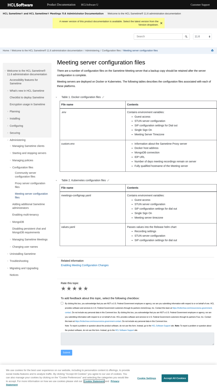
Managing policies (22, 160)
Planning (15, 111)
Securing (15, 132)
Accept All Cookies (175, 378)
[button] (5, 71)
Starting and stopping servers (29, 153)
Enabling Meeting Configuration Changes (85, 265)
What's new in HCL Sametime (27, 90)
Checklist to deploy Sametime (27, 97)
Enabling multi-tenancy (25, 214)
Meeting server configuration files (140, 50)
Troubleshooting (19, 260)
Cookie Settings (146, 378)
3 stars (75, 288)
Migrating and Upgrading (24, 268)
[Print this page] (212, 50)
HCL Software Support (161, 326)
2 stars (69, 288)
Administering (92, 50)
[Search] (186, 36)
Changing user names (25, 246)
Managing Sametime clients (28, 145)
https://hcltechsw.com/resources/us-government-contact (98, 321)
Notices (14, 274)
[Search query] (162, 36)
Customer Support (200, 4)
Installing (15, 118)
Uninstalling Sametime (23, 253)
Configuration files (111, 50)
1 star (63, 288)
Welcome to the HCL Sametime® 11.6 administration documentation (144, 13)
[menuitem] (144, 13)
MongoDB (18, 221)
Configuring (16, 125)
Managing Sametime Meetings (30, 239)
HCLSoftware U (89, 4)
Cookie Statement (94, 381)
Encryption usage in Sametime (27, 104)
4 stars (80, 288)
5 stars (86, 288)
